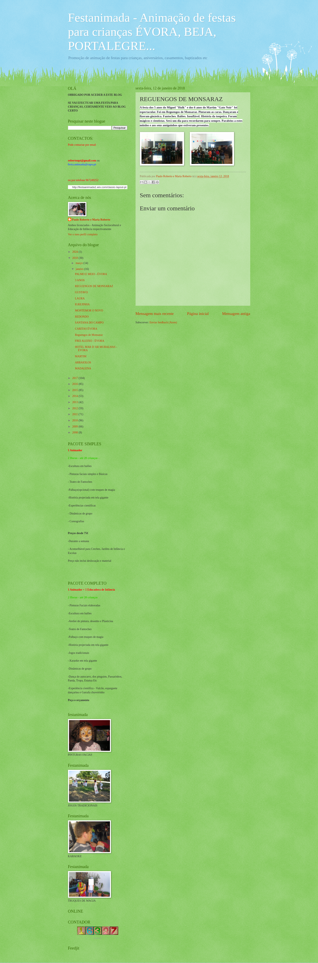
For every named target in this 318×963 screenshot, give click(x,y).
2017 (75, 378)
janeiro (80, 269)
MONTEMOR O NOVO (89, 310)
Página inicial (198, 313)
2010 (75, 420)
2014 (75, 396)
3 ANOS (80, 280)
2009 (75, 426)
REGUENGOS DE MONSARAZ (94, 286)
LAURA (80, 298)
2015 (75, 390)
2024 (75, 251)
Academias (98, 938)
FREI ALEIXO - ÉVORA (89, 340)
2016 (75, 384)
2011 (75, 414)
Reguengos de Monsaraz (89, 334)
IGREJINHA (82, 304)
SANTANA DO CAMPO (89, 322)
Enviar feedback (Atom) (163, 322)
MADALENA (83, 368)
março (79, 263)
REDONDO (82, 316)
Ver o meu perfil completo (83, 234)
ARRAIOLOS (83, 362)
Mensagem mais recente (155, 313)
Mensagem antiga (236, 313)
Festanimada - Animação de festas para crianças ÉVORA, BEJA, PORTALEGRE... (152, 32)
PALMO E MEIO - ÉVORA (91, 274)
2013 (75, 402)
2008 (75, 432)
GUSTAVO (81, 292)
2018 (75, 257)
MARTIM (80, 356)
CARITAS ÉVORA (86, 328)
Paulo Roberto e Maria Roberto (91, 219)
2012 (75, 408)
